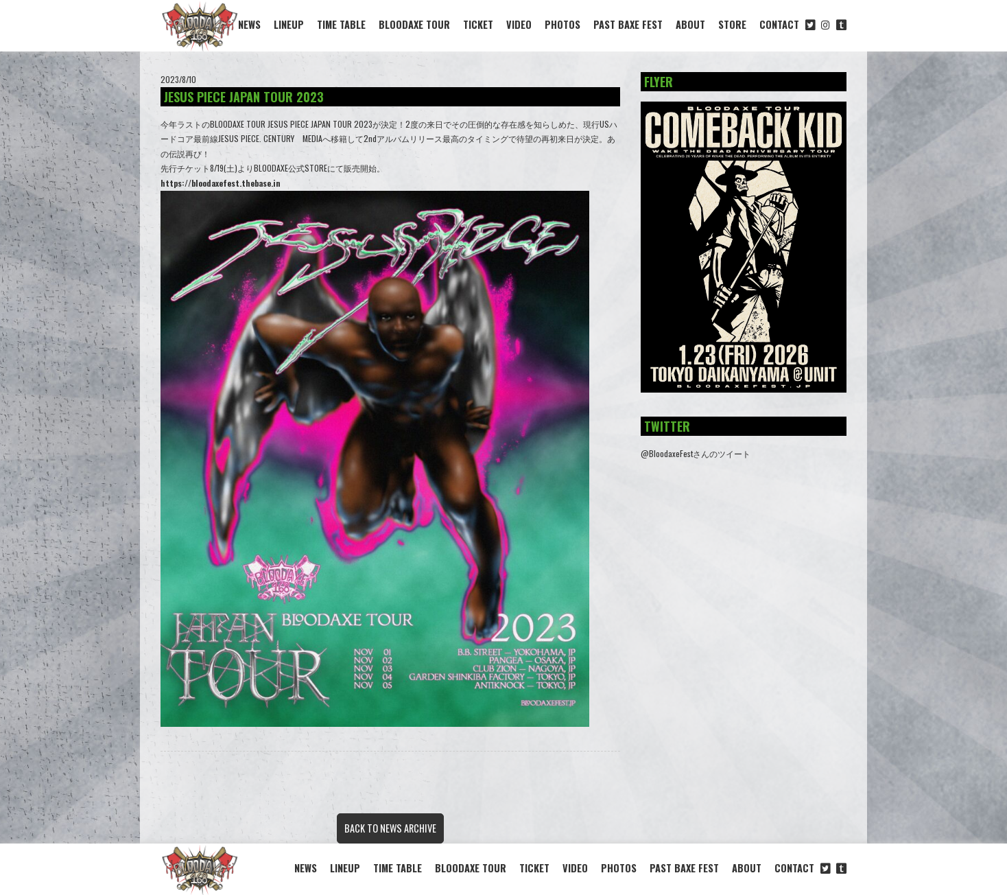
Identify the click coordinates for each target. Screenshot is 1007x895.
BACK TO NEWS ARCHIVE (390, 828)
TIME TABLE (341, 24)
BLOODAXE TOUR (414, 24)
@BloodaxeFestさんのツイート (695, 453)
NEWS (249, 24)
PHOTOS (562, 24)
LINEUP (289, 24)
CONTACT (779, 24)
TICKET (478, 24)
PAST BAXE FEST (628, 24)
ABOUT (690, 24)
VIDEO (519, 24)
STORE (732, 24)
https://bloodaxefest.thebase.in (221, 183)
